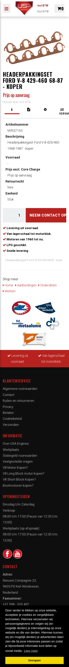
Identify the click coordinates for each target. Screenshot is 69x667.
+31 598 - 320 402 (16, 604)
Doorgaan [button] (34, 660)
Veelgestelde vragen (18, 461)
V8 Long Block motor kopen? (23, 473)
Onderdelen (47, 285)
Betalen (8, 413)
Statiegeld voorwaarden (20, 455)
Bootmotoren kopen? (18, 485)
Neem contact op (48, 215)
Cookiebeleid (12, 419)
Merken (9, 291)
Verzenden (11, 425)
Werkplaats (11, 450)
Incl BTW (43, 5)
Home (8, 285)
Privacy (8, 407)
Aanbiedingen (25, 285)
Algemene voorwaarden (20, 389)
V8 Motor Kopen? (15, 467)
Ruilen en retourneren (18, 401)
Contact (8, 395)
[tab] (12, 109)
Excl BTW (43, 11)
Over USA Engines (16, 443)
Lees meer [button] (31, 650)
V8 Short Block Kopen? (19, 479)
